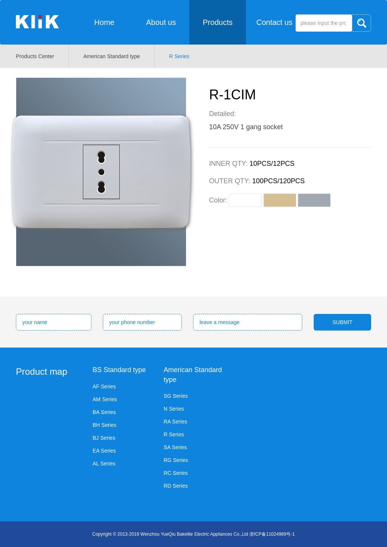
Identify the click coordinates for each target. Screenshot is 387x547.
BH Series (104, 425)
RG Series (176, 460)
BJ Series (104, 438)
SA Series (175, 447)
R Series (179, 56)
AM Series (105, 399)
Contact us (274, 22)
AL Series (104, 463)
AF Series (104, 386)
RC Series (176, 473)
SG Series (176, 396)
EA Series (104, 451)
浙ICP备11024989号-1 (272, 534)
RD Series (176, 486)
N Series (174, 409)
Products (218, 22)
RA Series (175, 422)
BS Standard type (119, 370)
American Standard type (111, 56)
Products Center (35, 56)
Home (104, 22)
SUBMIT (343, 322)
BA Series (104, 412)
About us (161, 22)
